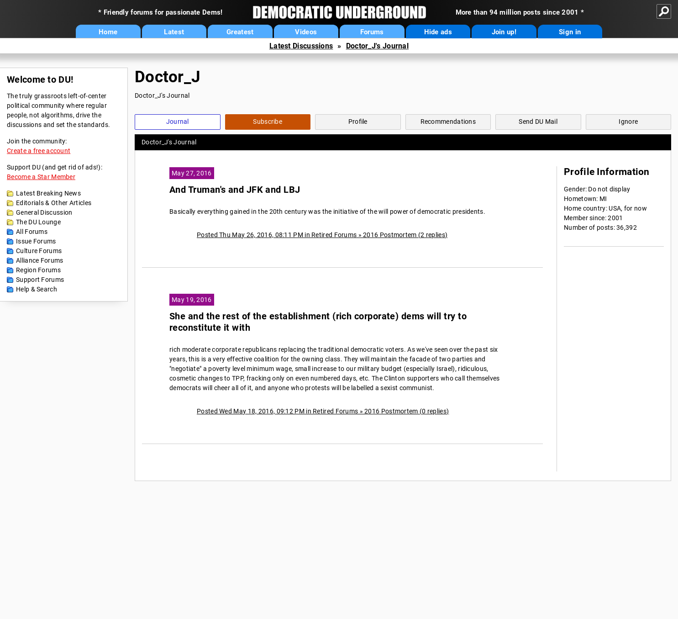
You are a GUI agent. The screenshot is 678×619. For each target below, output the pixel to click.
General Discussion (44, 212)
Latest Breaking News (48, 193)
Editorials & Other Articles (53, 202)
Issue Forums (36, 241)
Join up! (504, 32)
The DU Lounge (38, 222)
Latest (174, 32)
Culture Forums (39, 250)
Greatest (239, 32)
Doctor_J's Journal (377, 46)
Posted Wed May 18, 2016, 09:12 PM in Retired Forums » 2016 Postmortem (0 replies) (323, 411)
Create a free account (38, 150)
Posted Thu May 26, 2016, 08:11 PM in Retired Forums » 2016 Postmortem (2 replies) (322, 234)
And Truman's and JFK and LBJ (234, 190)
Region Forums (38, 270)
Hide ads (438, 32)
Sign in (570, 32)
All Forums (31, 231)
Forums (372, 32)
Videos (306, 32)
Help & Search (36, 289)
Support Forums (40, 279)
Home (108, 32)
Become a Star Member (41, 176)
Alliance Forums (39, 260)
